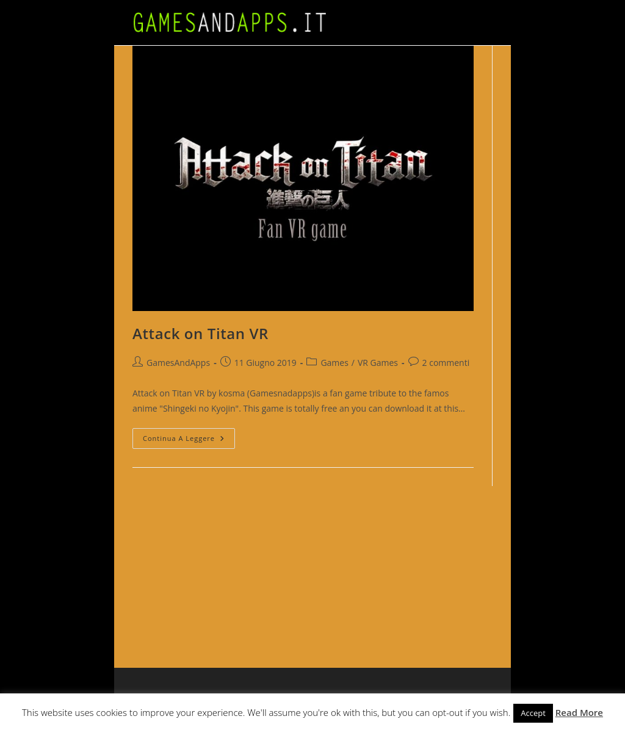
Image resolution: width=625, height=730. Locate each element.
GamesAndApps (178, 362)
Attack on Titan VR (200, 333)
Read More (579, 712)
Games (334, 362)
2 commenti (446, 362)
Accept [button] (533, 712)
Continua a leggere (189, 440)
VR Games (378, 362)
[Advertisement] (486, 562)
